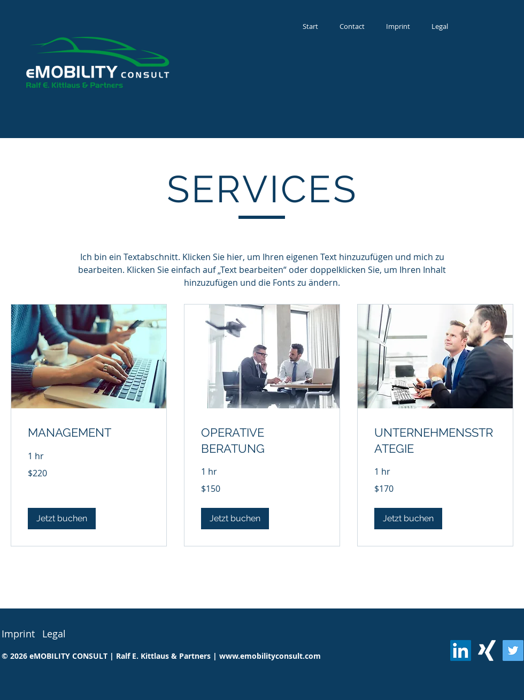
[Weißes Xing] (486, 650)
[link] (89, 432)
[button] (62, 518)
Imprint (18, 633)
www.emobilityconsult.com (270, 656)
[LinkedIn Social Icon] (460, 650)
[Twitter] (513, 650)
